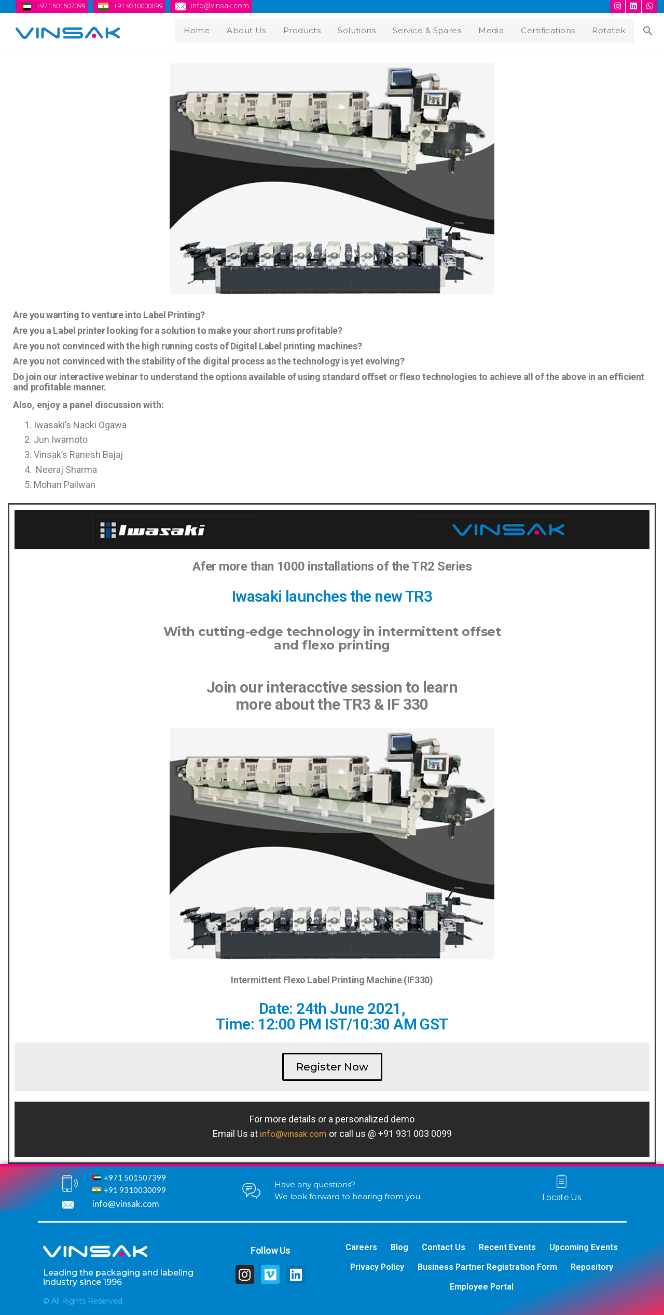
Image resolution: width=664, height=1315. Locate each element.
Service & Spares (438, 29)
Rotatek (614, 29)
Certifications (556, 29)
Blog (399, 1247)
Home (216, 29)
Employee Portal (482, 1287)
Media (500, 29)
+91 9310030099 (148, 6)
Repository (592, 1267)
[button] (332, 1067)
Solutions (369, 29)
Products (316, 29)
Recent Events (507, 1247)
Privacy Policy (377, 1267)
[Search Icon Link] (650, 30)
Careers (361, 1247)
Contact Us (443, 1247)
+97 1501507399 (64, 6)
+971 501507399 (135, 1177)
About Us (263, 29)
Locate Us (561, 1197)
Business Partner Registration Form (487, 1267)
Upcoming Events (583, 1247)
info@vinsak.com (233, 6)
